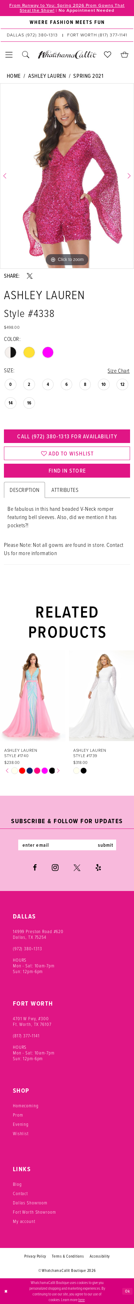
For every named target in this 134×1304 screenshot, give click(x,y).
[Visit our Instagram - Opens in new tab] (55, 867)
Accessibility (100, 1256)
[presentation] (32, 695)
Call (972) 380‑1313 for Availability (67, 436)
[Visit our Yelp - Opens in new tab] (98, 867)
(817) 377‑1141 (26, 1035)
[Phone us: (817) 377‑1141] (97, 35)
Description (24, 490)
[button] (9, 54)
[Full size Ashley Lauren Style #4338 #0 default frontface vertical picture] (67, 176)
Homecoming (26, 1105)
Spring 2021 (88, 76)
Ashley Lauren (47, 76)
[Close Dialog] (6, 1291)
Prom (18, 1115)
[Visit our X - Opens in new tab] (77, 867)
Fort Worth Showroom (34, 1212)
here (81, 1300)
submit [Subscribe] (106, 845)
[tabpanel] (67, 176)
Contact (20, 1193)
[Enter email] (67, 845)
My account (24, 1221)
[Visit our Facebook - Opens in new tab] (35, 867)
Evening (21, 1124)
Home (14, 76)
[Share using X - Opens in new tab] (30, 276)
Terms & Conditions (68, 1256)
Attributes (64, 490)
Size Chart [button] (118, 371)
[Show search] (26, 54)
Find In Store (67, 470)
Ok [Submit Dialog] (127, 1291)
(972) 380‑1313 (27, 948)
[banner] (67, 54)
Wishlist (21, 1133)
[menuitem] (67, 22)
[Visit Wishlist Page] (107, 54)
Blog (17, 1184)
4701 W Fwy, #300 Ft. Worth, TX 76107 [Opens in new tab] (32, 1021)
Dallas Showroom (30, 1202)
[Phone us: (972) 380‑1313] (32, 35)
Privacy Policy (35, 1256)
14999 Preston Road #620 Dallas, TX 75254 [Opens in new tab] (38, 934)
